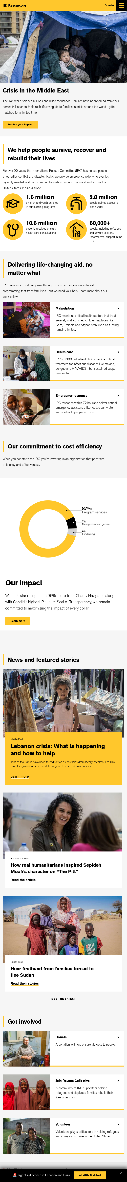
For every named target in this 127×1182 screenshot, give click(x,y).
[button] (20, 125)
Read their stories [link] (25, 983)
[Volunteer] (63, 1136)
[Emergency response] (63, 407)
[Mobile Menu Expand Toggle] (121, 5)
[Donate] (63, 1049)
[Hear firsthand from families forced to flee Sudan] (63, 944)
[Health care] (63, 363)
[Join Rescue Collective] (63, 1092)
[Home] (14, 5)
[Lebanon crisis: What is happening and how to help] (63, 726)
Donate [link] (109, 5)
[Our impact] (63, 554)
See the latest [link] (63, 998)
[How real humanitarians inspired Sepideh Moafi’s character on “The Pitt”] (63, 840)
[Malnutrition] (63, 320)
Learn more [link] (20, 776)
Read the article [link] (23, 880)
